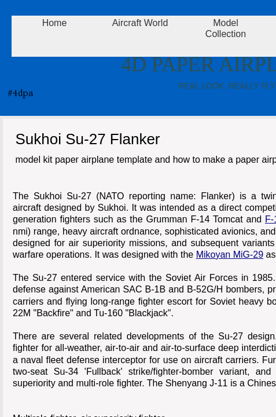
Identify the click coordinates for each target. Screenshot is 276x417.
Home (54, 23)
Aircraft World (140, 23)
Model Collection (225, 28)
